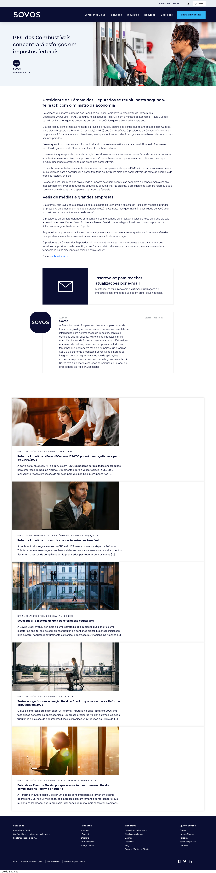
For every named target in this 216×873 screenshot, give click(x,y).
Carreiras (164, 4)
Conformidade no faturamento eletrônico (31, 834)
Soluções (116, 15)
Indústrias (133, 15)
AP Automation (87, 841)
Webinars (129, 841)
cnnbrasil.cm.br (59, 256)
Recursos (149, 15)
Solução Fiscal (87, 845)
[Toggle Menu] (188, 3)
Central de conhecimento (136, 830)
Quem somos (188, 825)
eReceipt (85, 834)
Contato (183, 830)
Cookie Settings (9, 871)
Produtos (86, 825)
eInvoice (84, 830)
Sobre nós (167, 15)
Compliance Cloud (94, 15)
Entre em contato (191, 14)
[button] (148, 323)
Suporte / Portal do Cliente (137, 849)
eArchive (85, 838)
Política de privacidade (74, 861)
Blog (127, 845)
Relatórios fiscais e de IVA (25, 838)
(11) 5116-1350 (53, 861)
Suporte (178, 4)
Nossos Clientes (187, 834)
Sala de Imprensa (188, 841)
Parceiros (184, 838)
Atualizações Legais (134, 834)
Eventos (128, 838)
